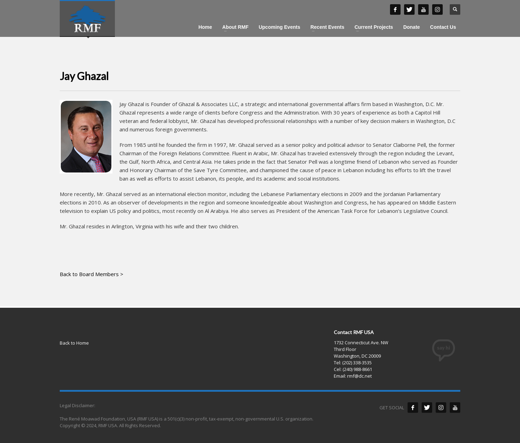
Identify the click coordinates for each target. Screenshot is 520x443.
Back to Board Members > (91, 274)
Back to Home (74, 343)
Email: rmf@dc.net (353, 376)
